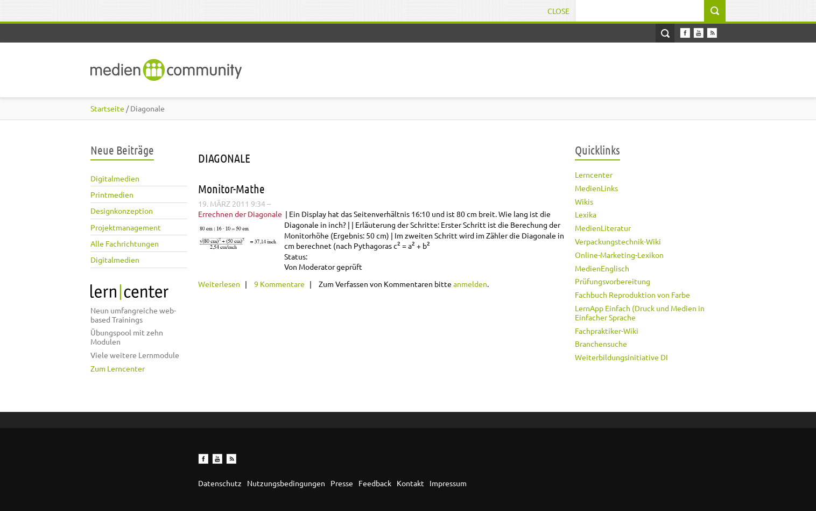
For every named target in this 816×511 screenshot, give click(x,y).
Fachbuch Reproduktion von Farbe (632, 294)
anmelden (470, 284)
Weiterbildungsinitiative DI (621, 357)
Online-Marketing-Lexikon (619, 255)
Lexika (585, 214)
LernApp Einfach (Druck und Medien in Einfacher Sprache (640, 312)
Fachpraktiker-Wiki (606, 330)
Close (558, 11)
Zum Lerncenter (117, 368)
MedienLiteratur (603, 228)
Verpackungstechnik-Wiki (618, 241)
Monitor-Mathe (231, 188)
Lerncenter (594, 174)
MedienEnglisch (602, 268)
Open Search (665, 33)
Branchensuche (601, 343)
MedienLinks (596, 188)
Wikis (584, 201)
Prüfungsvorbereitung (612, 281)
